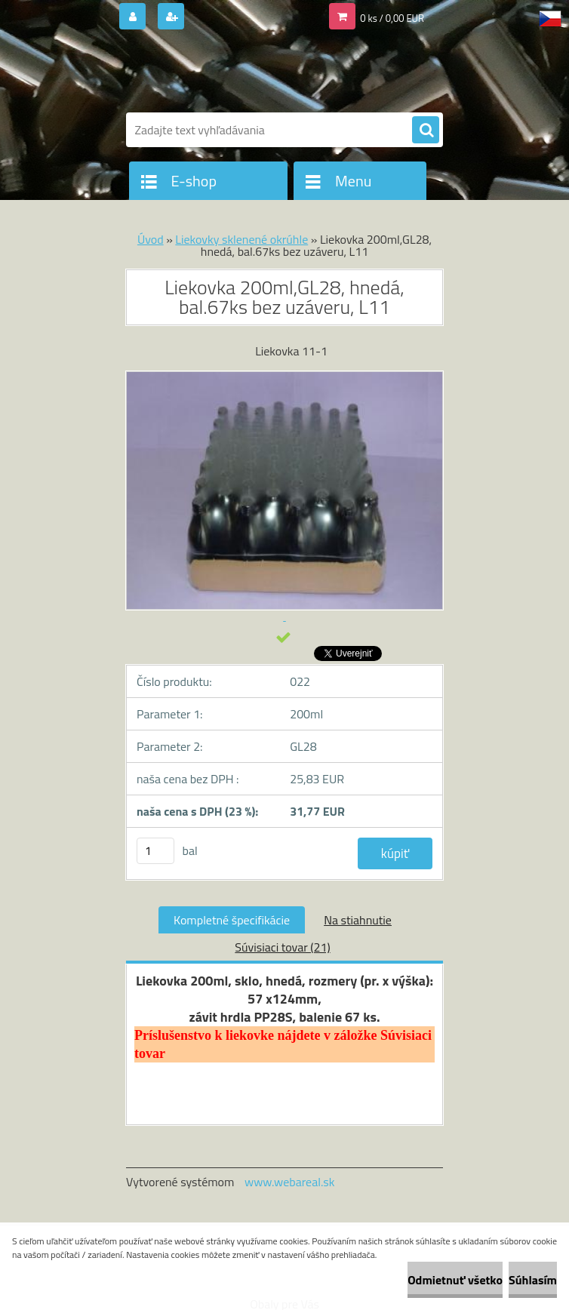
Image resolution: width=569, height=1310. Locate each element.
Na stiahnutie (358, 920)
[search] (425, 130)
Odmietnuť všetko (455, 1280)
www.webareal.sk (290, 1182)
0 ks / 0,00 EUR (392, 18)
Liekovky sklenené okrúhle (241, 239)
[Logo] (230, 73)
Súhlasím (533, 1280)
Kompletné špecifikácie (232, 920)
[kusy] (155, 851)
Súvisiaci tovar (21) (282, 947)
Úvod (150, 239)
